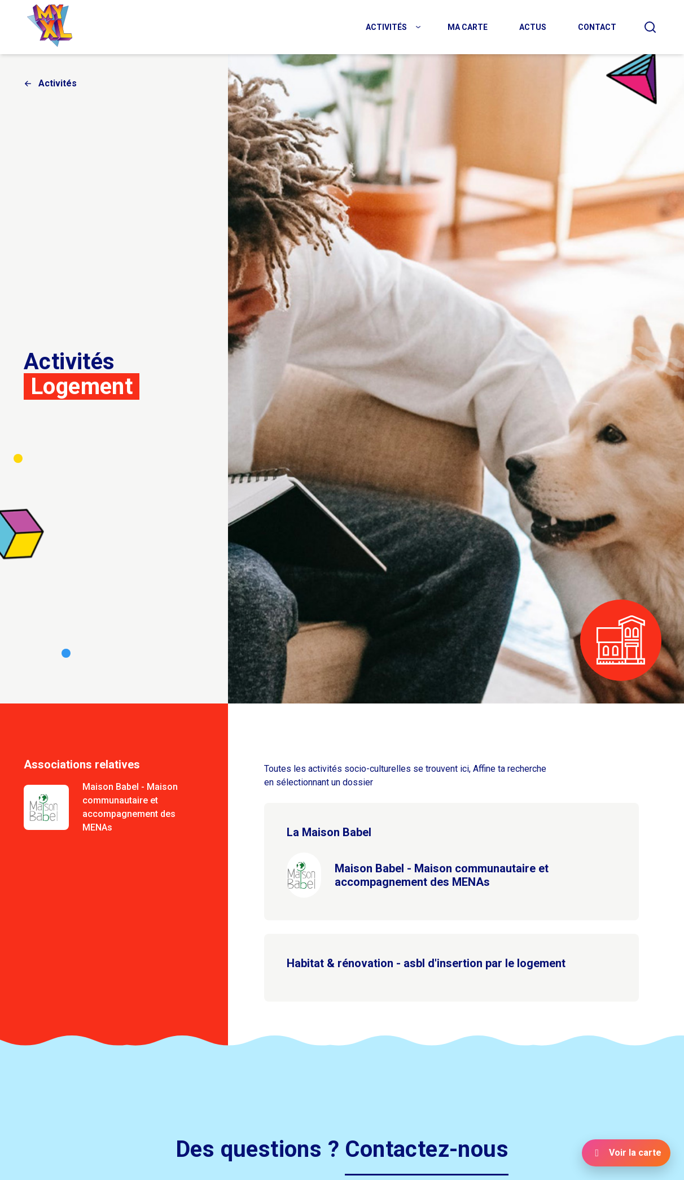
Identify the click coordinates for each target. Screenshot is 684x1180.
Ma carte (468, 27)
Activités (386, 27)
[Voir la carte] (626, 1152)
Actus (532, 27)
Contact (597, 27)
